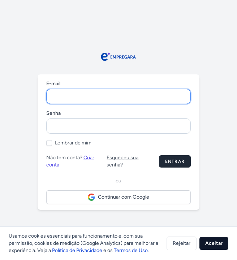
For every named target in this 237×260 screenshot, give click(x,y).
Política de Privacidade (77, 250)
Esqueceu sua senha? (122, 161)
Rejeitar (181, 243)
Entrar (175, 161)
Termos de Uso (131, 250)
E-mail (53, 84)
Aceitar (214, 243)
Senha (53, 113)
